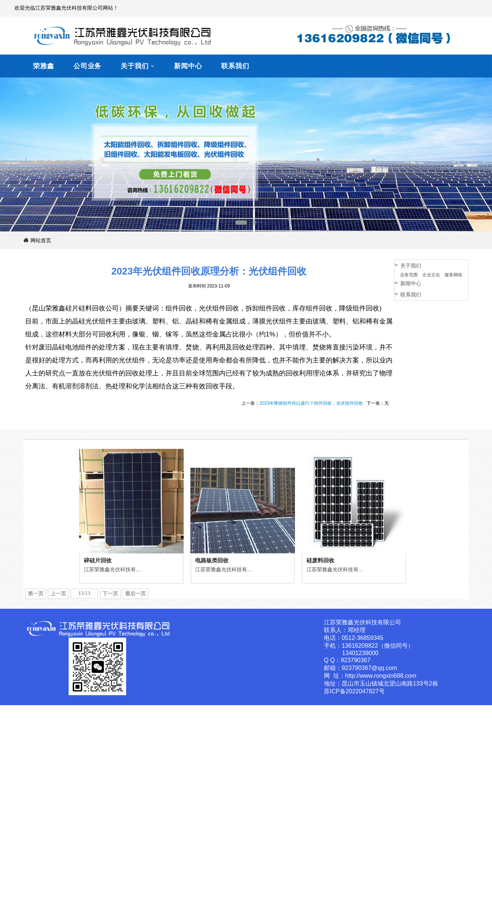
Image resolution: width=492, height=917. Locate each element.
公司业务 (87, 66)
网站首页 (37, 240)
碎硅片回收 (98, 560)
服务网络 (453, 274)
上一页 (58, 593)
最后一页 (135, 593)
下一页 (110, 593)
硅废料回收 (320, 560)
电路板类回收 (212, 560)
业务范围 (409, 274)
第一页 (35, 593)
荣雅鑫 (43, 66)
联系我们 (235, 66)
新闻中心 (188, 66)
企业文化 (431, 274)
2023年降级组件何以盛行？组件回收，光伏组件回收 (311, 403)
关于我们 (135, 66)
